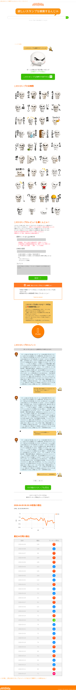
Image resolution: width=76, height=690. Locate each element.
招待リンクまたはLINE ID (26, 238)
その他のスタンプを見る (38, 486)
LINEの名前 (21, 249)
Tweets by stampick (38, 296)
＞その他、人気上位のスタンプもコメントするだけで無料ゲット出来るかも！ (23, 677)
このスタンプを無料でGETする (36, 78)
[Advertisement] (38, 33)
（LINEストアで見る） (38, 73)
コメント (20, 263)
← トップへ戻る (17, 45)
